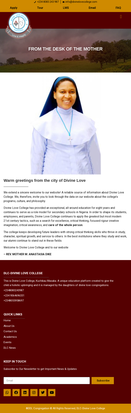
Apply (13, 7)
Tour (40, 7)
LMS (66, 7)
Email (92, 7)
